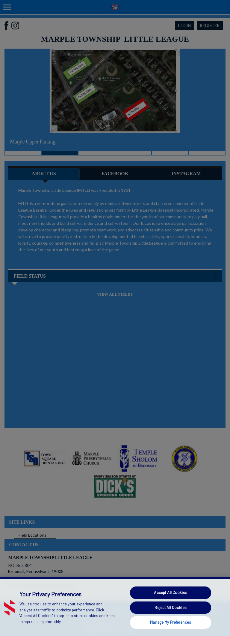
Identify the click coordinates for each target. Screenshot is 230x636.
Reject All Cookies (170, 607)
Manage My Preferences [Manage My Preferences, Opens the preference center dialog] (170, 622)
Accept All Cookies (170, 592)
